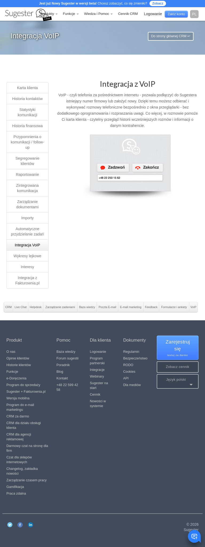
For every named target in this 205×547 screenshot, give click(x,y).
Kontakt (62, 378)
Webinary (97, 376)
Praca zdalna (16, 493)
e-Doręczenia (16, 378)
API (126, 378)
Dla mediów (132, 385)
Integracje (97, 370)
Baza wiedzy (66, 352)
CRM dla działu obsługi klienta (23, 425)
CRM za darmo (17, 416)
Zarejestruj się (178, 348)
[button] (178, 381)
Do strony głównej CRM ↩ (170, 36)
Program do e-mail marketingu (20, 407)
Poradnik (63, 365)
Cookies (129, 372)
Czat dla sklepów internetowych (19, 459)
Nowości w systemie (98, 403)
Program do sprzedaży (23, 385)
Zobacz (157, 3)
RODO (128, 365)
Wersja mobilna (18, 398)
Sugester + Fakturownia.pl (26, 391)
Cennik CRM (128, 14)
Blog (60, 372)
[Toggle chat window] (194, 536)
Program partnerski (97, 361)
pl (194, 14)
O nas (10, 352)
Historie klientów (18, 365)
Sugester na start (99, 385)
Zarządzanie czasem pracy (26, 480)
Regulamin (131, 352)
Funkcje (71, 14)
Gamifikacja (15, 487)
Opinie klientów (17, 358)
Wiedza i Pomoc (98, 14)
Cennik (95, 394)
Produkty (49, 14)
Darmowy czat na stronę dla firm (27, 448)
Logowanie (98, 352)
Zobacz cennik (177, 367)
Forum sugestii (68, 358)
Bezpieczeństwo (135, 358)
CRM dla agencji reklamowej (18, 437)
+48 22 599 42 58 (67, 387)
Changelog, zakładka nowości (22, 471)
